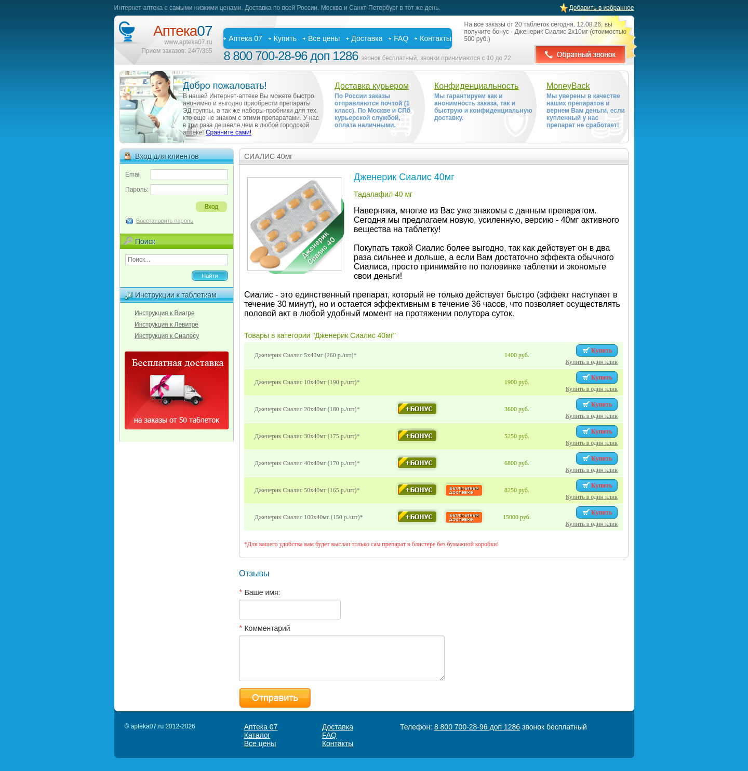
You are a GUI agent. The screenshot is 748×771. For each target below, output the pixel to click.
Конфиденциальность (476, 86)
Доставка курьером (372, 86)
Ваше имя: (262, 592)
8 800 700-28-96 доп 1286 (291, 56)
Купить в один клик (592, 362)
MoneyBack (568, 86)
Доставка (366, 38)
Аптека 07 (245, 38)
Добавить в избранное (601, 7)
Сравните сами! (228, 132)
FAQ (401, 38)
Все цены (324, 38)
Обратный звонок (580, 55)
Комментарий (267, 628)
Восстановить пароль (164, 221)
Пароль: (137, 189)
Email (133, 174)
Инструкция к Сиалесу (167, 336)
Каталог (257, 735)
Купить (285, 38)
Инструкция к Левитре (166, 324)
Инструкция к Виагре (165, 313)
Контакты (435, 38)
